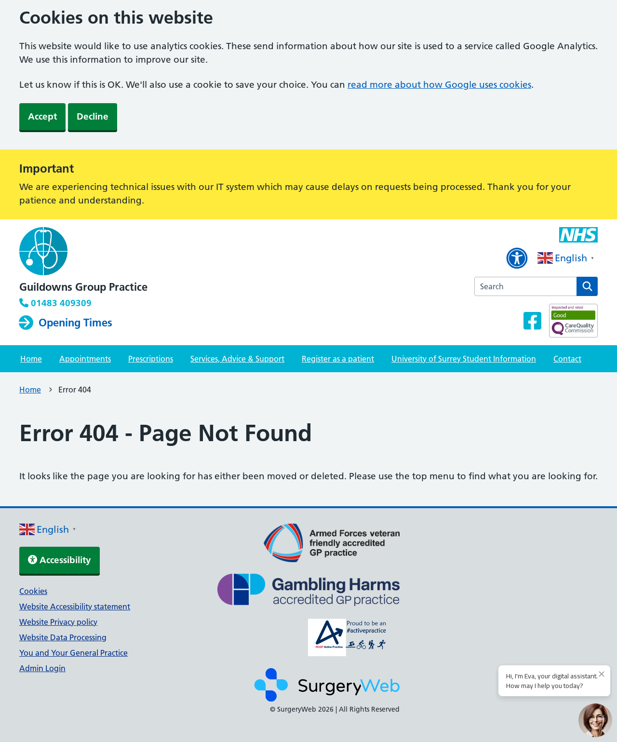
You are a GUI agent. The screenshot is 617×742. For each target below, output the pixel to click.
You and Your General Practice (73, 653)
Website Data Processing (63, 637)
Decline (92, 116)
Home (31, 359)
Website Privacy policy (58, 622)
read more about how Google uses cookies (439, 84)
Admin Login (42, 668)
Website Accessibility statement (74, 606)
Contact (567, 359)
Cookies (33, 591)
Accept (42, 116)
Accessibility (59, 560)
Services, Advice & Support (237, 359)
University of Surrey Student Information (463, 359)
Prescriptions (150, 359)
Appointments (85, 359)
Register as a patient (338, 359)
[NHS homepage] (83, 252)
